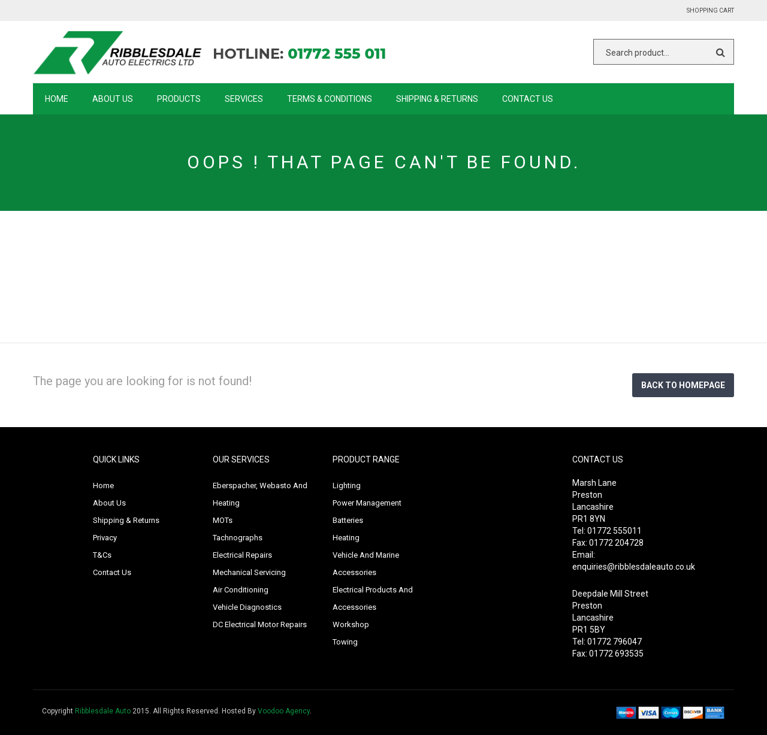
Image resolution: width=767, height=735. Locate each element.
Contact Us (527, 99)
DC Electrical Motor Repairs (260, 624)
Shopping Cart (710, 10)
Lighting (347, 485)
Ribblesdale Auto (103, 711)
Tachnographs (237, 537)
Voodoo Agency (284, 711)
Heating (346, 537)
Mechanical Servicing (249, 572)
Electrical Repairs (242, 555)
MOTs (222, 520)
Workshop (351, 624)
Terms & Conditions (329, 99)
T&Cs (102, 555)
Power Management (367, 502)
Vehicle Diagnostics (247, 607)
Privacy (105, 537)
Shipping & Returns (437, 99)
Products (179, 99)
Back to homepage (683, 385)
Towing (345, 641)
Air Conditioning (240, 589)
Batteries (348, 520)
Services (244, 99)
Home (56, 99)
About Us (112, 99)
